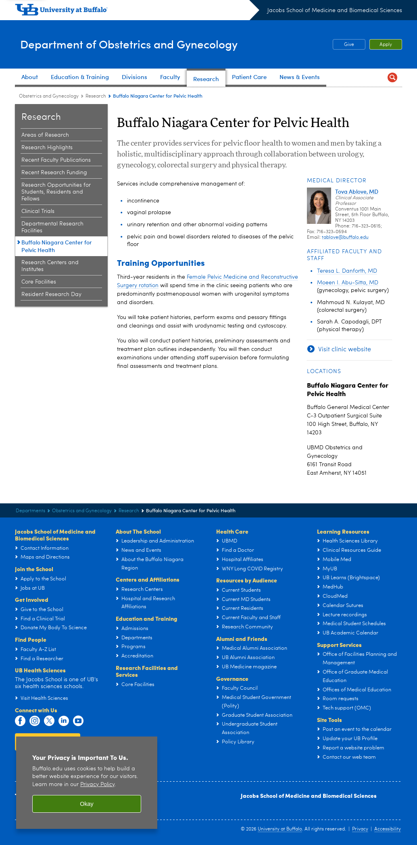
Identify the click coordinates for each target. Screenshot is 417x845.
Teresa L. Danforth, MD (347, 271)
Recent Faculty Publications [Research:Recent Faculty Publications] (56, 160)
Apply (385, 44)
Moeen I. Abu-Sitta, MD (347, 283)
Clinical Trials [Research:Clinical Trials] (37, 211)
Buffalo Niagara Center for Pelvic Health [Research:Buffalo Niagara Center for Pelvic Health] (56, 246)
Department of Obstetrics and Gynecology (155, 44)
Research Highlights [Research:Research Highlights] (47, 147)
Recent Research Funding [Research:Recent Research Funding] (54, 172)
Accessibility (387, 829)
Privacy (360, 829)
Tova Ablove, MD (356, 191)
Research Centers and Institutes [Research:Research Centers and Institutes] (50, 266)
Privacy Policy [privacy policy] (97, 785)
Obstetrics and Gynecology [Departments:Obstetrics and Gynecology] (49, 96)
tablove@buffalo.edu (345, 237)
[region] (86, 783)
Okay (87, 804)
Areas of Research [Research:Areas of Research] (45, 135)
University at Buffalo (280, 829)
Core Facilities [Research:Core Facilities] (38, 282)
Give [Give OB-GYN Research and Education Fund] (343, 45)
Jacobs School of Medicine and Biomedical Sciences (334, 10)
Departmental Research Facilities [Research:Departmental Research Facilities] (52, 227)
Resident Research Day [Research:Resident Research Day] (51, 294)
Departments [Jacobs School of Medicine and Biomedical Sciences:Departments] (30, 511)
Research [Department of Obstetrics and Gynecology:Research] (95, 96)
